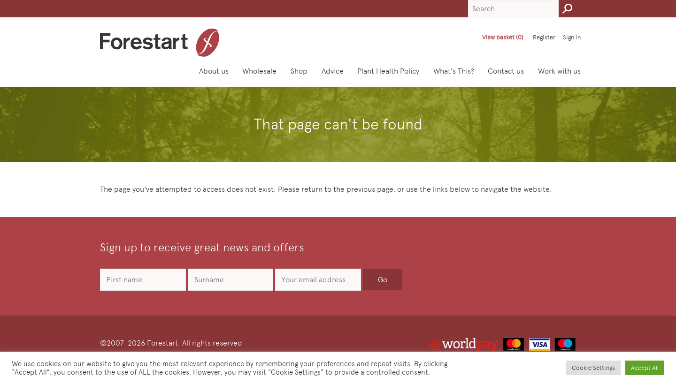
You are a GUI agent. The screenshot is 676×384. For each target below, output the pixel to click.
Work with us (559, 71)
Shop (299, 71)
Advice (333, 71)
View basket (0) (502, 37)
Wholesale (259, 71)
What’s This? (453, 71)
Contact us (506, 71)
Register (544, 37)
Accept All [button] (645, 367)
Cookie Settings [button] (593, 367)
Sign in (572, 37)
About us (214, 71)
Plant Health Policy (388, 71)
